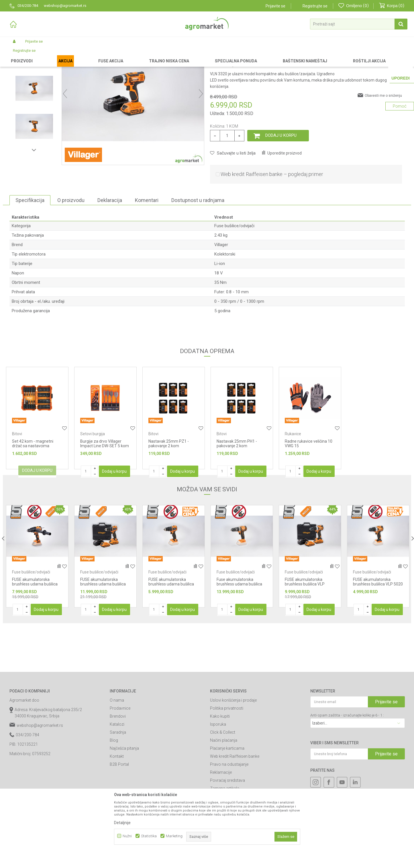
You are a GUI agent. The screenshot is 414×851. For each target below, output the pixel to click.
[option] (34, 99)
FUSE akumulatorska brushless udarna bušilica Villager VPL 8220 (35, 632)
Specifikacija (29, 249)
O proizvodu (71, 249)
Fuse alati (130, 55)
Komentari (146, 249)
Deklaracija (109, 249)
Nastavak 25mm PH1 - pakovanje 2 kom (237, 491)
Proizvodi (39, 55)
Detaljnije (122, 822)
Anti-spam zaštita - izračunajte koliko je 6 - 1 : (347, 763)
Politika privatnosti (226, 756)
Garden (57, 55)
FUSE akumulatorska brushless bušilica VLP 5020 (378, 630)
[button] (358, 24)
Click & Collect (222, 780)
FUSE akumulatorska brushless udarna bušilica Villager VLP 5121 (171, 632)
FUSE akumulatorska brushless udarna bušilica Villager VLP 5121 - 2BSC (103, 632)
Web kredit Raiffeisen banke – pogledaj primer (272, 222)
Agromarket (18, 55)
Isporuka (218, 772)
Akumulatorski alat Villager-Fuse (92, 55)
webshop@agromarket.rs (40, 773)
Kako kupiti (220, 764)
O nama (117, 748)
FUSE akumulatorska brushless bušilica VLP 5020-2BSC (305, 632)
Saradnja (118, 780)
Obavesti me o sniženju (383, 144)
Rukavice (293, 482)
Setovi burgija (92, 482)
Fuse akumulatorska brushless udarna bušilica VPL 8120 (239, 632)
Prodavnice (120, 756)
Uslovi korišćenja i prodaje (233, 748)
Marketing (174, 836)
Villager (221, 293)
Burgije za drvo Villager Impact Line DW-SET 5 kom (104, 491)
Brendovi (118, 764)
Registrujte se (315, 6)
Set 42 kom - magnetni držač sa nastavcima (32, 491)
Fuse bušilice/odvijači (159, 55)
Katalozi (117, 772)
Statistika (149, 836)
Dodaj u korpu (281, 183)
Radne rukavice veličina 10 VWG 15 (308, 491)
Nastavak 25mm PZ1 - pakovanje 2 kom (168, 491)
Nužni (127, 836)
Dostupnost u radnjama (197, 249)
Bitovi (17, 482)
